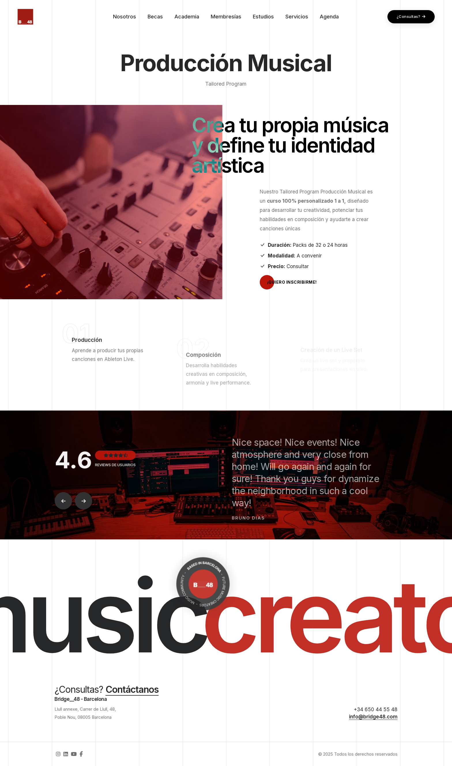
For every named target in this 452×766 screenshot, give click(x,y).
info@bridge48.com (373, 717)
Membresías (226, 17)
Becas (155, 17)
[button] (65, 500)
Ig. (19, 391)
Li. (19, 376)
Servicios (296, 17)
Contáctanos (132, 689)
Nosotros (124, 17)
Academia (186, 17)
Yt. (19, 360)
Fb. (19, 344)
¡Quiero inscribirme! (288, 282)
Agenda (329, 17)
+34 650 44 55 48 (376, 709)
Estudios (263, 17)
